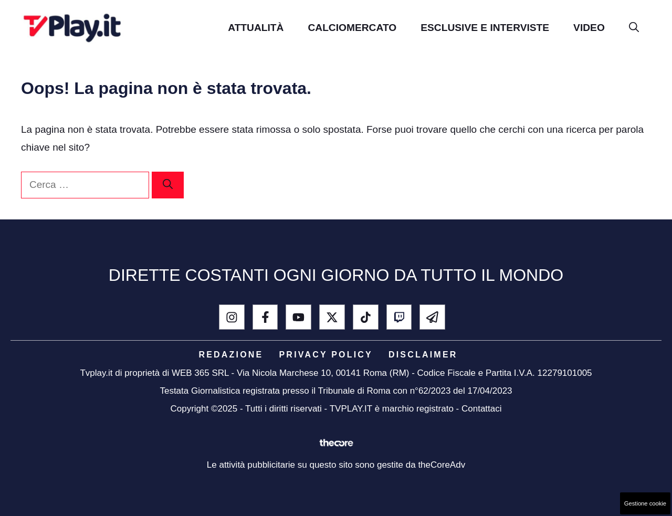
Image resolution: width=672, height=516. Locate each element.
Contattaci (481, 409)
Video (589, 27)
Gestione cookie (645, 503)
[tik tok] (366, 317)
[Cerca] (168, 185)
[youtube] (298, 317)
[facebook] (265, 317)
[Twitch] (399, 317)
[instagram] (232, 317)
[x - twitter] (332, 317)
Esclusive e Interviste (485, 27)
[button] (634, 27)
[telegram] (432, 317)
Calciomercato (352, 27)
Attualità (256, 27)
